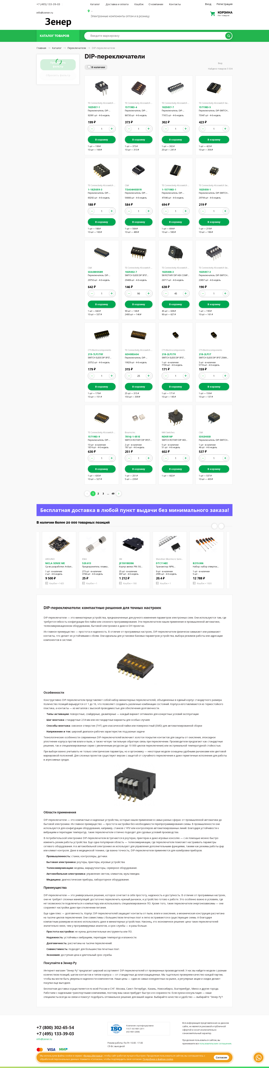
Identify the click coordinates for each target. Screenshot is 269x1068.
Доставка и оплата (117, 4)
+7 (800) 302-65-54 (55, 1027)
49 (113, 493)
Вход (208, 4)
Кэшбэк (139, 4)
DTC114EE (162, 563)
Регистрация (224, 4)
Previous (214, 526)
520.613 (86, 563)
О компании (156, 4)
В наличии (98, 67)
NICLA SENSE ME (55, 563)
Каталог (95, 4)
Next (221, 526)
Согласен (221, 1057)
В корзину (101, 139)
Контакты (175, 4)
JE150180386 (126, 563)
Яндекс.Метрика (93, 1055)
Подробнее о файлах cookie (158, 1059)
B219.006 (198, 563)
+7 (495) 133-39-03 (48, 4)
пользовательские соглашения (215, 1043)
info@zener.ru (45, 12)
